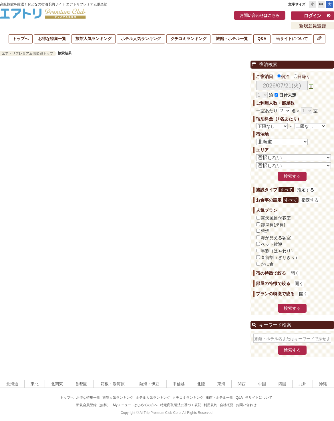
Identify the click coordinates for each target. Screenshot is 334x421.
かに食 (267, 264)
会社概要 (226, 405)
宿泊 (283, 76)
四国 (282, 384)
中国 (262, 384)
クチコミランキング (188, 38)
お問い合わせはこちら (260, 15)
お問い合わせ (246, 405)
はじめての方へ (146, 405)
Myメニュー (122, 405)
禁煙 (265, 231)
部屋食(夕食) (273, 224)
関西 (242, 384)
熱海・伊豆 (149, 384)
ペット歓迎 (271, 244)
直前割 (280, 257)
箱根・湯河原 (113, 384)
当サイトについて (292, 38)
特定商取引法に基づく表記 (180, 405)
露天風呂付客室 (276, 218)
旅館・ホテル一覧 (232, 38)
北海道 (12, 384)
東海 (221, 384)
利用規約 (210, 405)
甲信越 (179, 384)
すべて (286, 189)
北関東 (57, 384)
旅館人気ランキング (93, 38)
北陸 (201, 384)
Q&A (261, 38)
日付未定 (287, 95)
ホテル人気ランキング (141, 38)
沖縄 (323, 384)
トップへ (21, 38)
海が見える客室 (276, 237)
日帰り (302, 76)
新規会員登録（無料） (93, 405)
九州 (303, 384)
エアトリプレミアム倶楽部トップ (27, 53)
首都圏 (81, 384)
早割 (278, 250)
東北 (35, 384)
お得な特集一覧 (52, 38)
